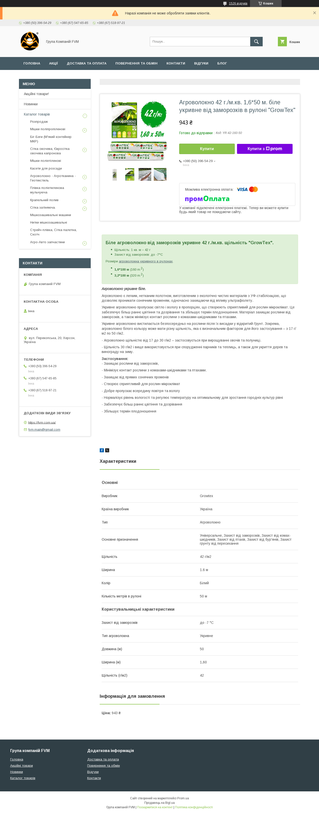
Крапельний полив (44, 200)
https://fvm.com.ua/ (42, 422)
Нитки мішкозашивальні (48, 222)
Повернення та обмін (136, 63)
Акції (53, 63)
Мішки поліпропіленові (47, 129)
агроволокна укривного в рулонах (146, 261)
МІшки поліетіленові (45, 161)
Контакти (175, 63)
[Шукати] (256, 41)
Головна (31, 63)
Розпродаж (39, 121)
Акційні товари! (36, 94)
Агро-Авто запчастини (47, 242)
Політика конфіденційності (194, 807)
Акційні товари (21, 765)
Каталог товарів (37, 114)
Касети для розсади (46, 168)
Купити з (264, 149)
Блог (222, 63)
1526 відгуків (238, 3)
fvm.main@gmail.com (44, 429)
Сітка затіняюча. (43, 207)
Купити (207, 149)
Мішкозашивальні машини (50, 215)
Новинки (31, 104)
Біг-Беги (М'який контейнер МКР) (51, 139)
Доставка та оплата (86, 63)
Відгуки (201, 63)
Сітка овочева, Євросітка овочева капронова (50, 151)
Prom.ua (183, 798)
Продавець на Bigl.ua (159, 803)
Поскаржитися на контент (155, 807)
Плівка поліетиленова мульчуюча (47, 190)
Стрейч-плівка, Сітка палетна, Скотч (53, 232)
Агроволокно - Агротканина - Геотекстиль (53, 178)
